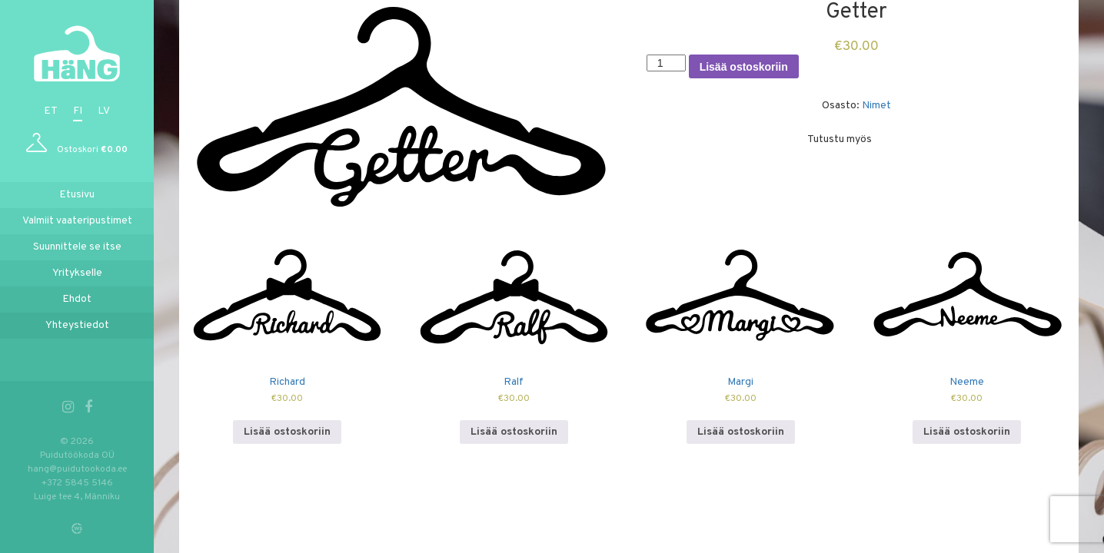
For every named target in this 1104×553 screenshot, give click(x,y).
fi (77, 111)
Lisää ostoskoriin (744, 67)
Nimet (876, 105)
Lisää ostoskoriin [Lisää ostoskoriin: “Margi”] (740, 432)
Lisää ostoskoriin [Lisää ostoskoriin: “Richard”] (287, 432)
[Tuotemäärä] (666, 63)
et (51, 111)
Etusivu (77, 194)
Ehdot (76, 299)
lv (104, 111)
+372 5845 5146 (77, 483)
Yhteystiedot (77, 325)
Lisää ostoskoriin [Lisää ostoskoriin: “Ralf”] (514, 432)
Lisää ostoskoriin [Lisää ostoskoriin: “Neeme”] (966, 432)
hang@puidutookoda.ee (77, 469)
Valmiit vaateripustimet (77, 220)
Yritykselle (77, 273)
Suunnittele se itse (77, 246)
